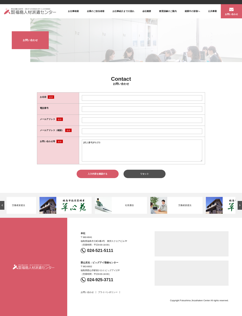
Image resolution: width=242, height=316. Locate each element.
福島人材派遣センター (30, 11)
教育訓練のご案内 (168, 11)
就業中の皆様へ (192, 11)
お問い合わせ (231, 14)
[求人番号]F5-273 (142, 150)
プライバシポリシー (108, 292)
